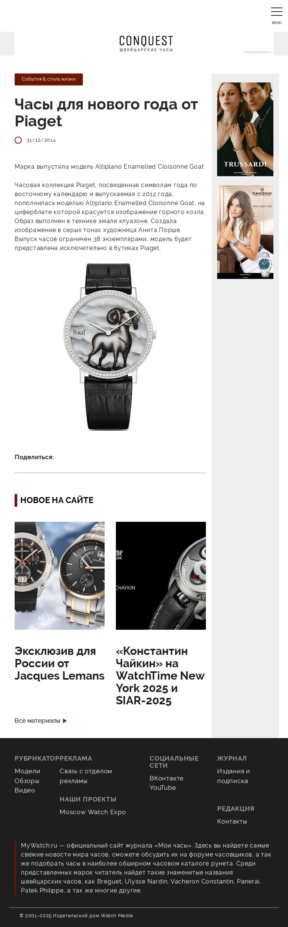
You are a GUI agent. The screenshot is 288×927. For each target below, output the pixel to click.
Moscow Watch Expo (93, 812)
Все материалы (37, 720)
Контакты (232, 821)
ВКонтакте (167, 778)
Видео (25, 790)
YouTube (163, 787)
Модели (27, 771)
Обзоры (27, 781)
